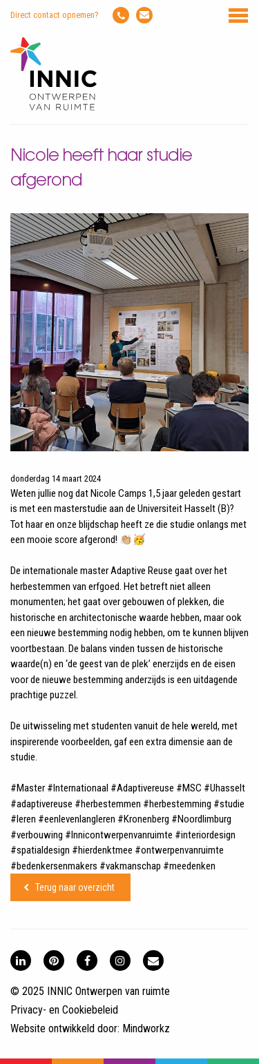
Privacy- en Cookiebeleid (64, 1009)
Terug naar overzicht (75, 887)
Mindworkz (146, 1028)
